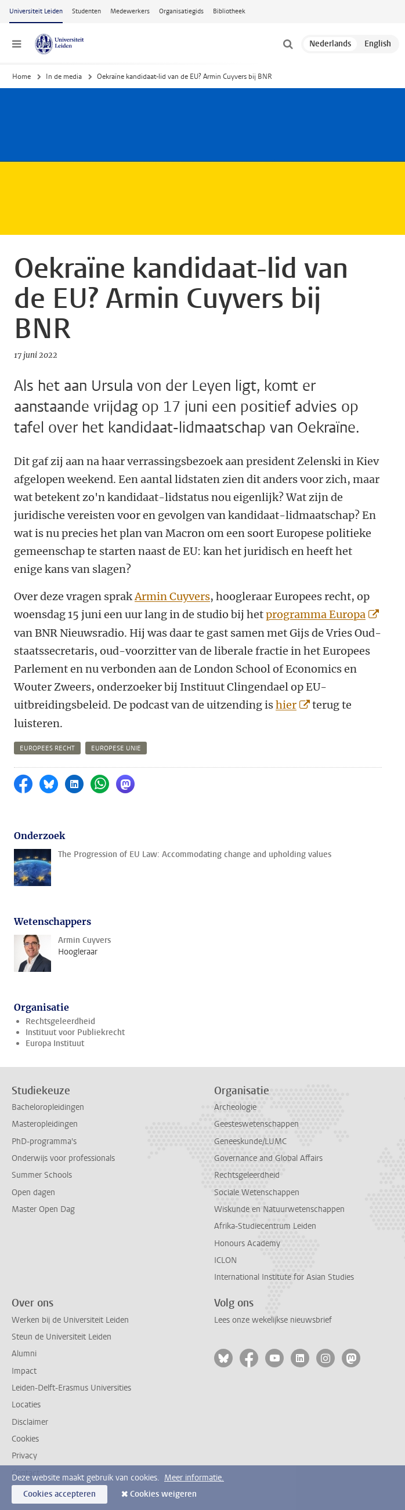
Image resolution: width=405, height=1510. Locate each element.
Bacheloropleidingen (48, 1107)
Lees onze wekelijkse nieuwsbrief (273, 1320)
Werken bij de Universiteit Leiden (70, 1320)
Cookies (25, 1438)
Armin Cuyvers (172, 596)
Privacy (24, 1455)
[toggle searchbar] (288, 44)
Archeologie (235, 1107)
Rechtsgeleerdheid (60, 1021)
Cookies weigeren (163, 1494)
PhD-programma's (44, 1141)
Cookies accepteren (59, 1494)
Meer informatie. (194, 1477)
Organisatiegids (181, 11)
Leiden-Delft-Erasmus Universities (71, 1387)
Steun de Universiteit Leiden (61, 1336)
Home (21, 76)
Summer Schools (42, 1175)
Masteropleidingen (45, 1124)
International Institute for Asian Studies (284, 1277)
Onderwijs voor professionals (63, 1158)
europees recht (47, 748)
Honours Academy (247, 1243)
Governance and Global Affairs (268, 1158)
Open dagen (33, 1192)
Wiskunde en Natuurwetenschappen (279, 1209)
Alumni (24, 1353)
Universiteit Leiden (36, 11)
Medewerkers (130, 11)
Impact (24, 1371)
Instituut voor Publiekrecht (75, 1032)
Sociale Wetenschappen (256, 1192)
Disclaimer (30, 1422)
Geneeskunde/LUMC (250, 1141)
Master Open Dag (43, 1209)
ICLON (225, 1260)
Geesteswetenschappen (256, 1124)
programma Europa (316, 614)
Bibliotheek (229, 11)
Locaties (26, 1404)
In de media (64, 76)
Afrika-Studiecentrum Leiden (265, 1226)
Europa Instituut (55, 1043)
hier (286, 705)
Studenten (86, 11)
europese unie (116, 748)
